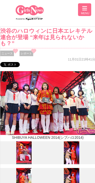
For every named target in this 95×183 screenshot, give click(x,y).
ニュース (7, 53)
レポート (26, 53)
